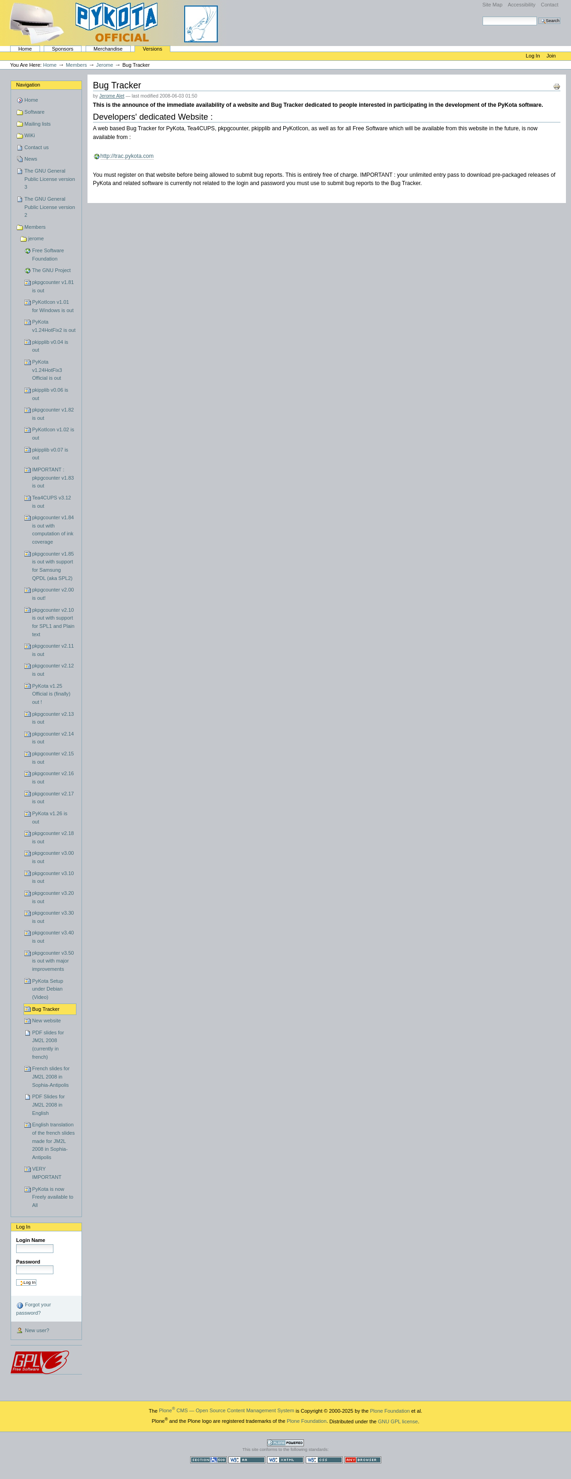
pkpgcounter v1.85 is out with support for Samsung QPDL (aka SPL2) (53, 566)
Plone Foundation (389, 1410)
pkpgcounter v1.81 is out (53, 286)
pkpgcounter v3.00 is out (53, 857)
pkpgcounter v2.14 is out (53, 738)
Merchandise (107, 49)
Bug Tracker (45, 1009)
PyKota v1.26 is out (50, 817)
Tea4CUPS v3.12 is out (51, 502)
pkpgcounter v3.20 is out (53, 897)
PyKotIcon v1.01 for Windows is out (53, 306)
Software (34, 112)
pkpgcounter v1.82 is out (53, 414)
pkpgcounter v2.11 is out (53, 650)
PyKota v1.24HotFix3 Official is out (47, 370)
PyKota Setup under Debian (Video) (47, 989)
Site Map (492, 4)
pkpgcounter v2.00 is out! (53, 594)
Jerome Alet (111, 96)
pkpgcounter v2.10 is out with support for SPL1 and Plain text (53, 622)
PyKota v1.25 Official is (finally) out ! (51, 694)
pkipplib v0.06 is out (50, 394)
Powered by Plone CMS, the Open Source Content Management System (285, 1442)
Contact (549, 4)
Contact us (36, 147)
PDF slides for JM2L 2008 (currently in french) (48, 1045)
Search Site (482, 16)
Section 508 (208, 1459)
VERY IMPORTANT (47, 1173)
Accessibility (522, 4)
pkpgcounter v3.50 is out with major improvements (53, 961)
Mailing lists (37, 124)
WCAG (246, 1459)
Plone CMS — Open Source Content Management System (226, 1410)
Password (28, 1261)
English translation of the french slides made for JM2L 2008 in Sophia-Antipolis (53, 1141)
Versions (152, 49)
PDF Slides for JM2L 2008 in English (48, 1104)
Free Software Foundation (48, 254)
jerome (104, 65)
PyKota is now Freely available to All (53, 1197)
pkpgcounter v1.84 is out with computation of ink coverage (53, 530)
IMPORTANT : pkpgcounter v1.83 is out (53, 477)
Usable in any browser (362, 1459)
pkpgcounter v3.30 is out (53, 917)
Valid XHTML (285, 1459)
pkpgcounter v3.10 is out (53, 877)
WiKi (29, 135)
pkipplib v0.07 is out (50, 454)
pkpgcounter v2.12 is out (53, 670)
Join (551, 55)
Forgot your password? (33, 1309)
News (30, 159)
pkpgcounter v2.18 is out (53, 837)
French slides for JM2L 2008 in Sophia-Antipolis (51, 1076)
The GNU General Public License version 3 (49, 179)
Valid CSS (324, 1459)
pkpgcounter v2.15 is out (53, 758)
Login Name (30, 1240)
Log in (534, 55)
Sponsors (63, 49)
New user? (32, 1330)
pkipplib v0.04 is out (50, 346)
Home (25, 49)
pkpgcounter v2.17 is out (53, 798)
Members (76, 65)
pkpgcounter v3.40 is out (53, 937)
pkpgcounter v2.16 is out (53, 777)
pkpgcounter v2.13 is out (53, 718)
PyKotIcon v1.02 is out (53, 434)
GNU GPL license (398, 1421)
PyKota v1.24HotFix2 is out (54, 326)
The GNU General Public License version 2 (49, 207)
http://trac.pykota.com (127, 156)
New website (46, 1020)
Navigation (28, 84)
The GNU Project (51, 270)
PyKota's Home (115, 23)
